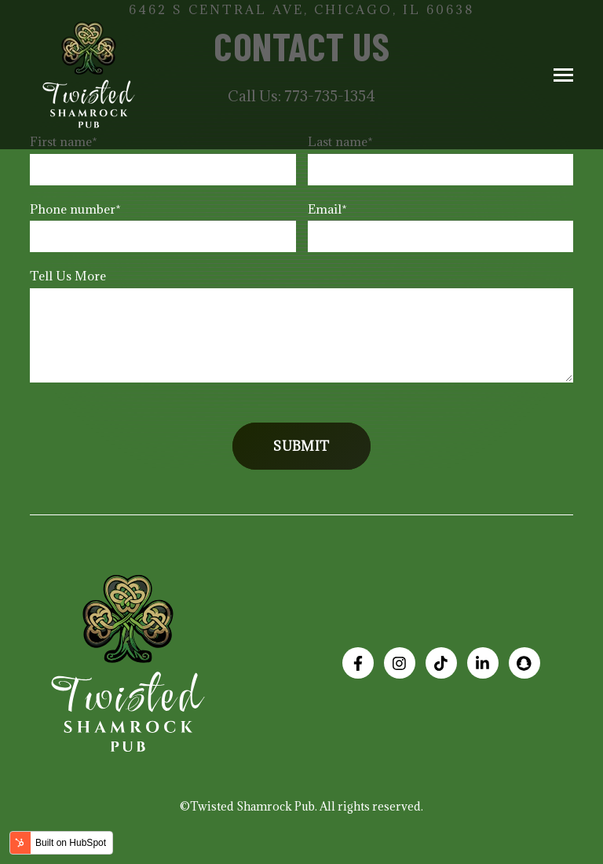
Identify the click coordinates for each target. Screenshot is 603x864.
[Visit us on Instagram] (399, 663)
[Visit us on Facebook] (358, 663)
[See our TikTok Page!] (441, 663)
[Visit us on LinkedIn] (483, 663)
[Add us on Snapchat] (524, 663)
